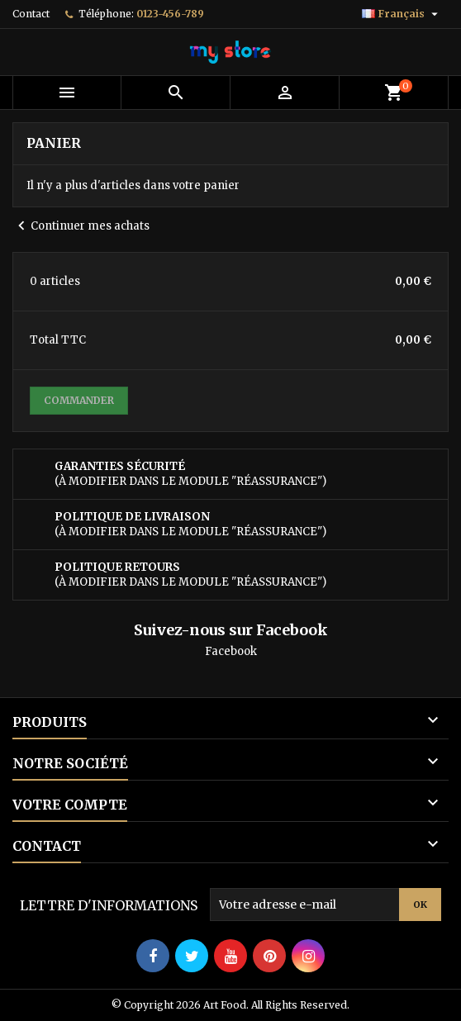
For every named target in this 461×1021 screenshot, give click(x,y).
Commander (79, 400)
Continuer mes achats (81, 226)
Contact (31, 13)
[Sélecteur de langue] (402, 14)
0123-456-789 (170, 13)
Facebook (231, 651)
